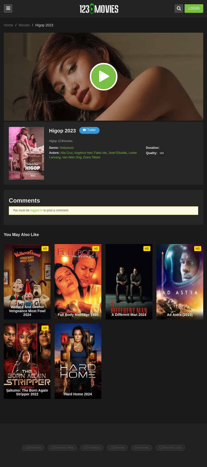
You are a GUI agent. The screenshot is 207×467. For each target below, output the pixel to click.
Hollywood (66, 148)
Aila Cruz (66, 153)
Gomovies (141, 447)
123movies (33, 447)
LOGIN (193, 8)
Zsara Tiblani (91, 157)
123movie (117, 447)
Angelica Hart (83, 153)
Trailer (89, 130)
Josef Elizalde (117, 153)
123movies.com (170, 447)
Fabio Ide (100, 153)
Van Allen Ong (71, 157)
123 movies (92, 447)
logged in (36, 210)
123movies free (62, 447)
